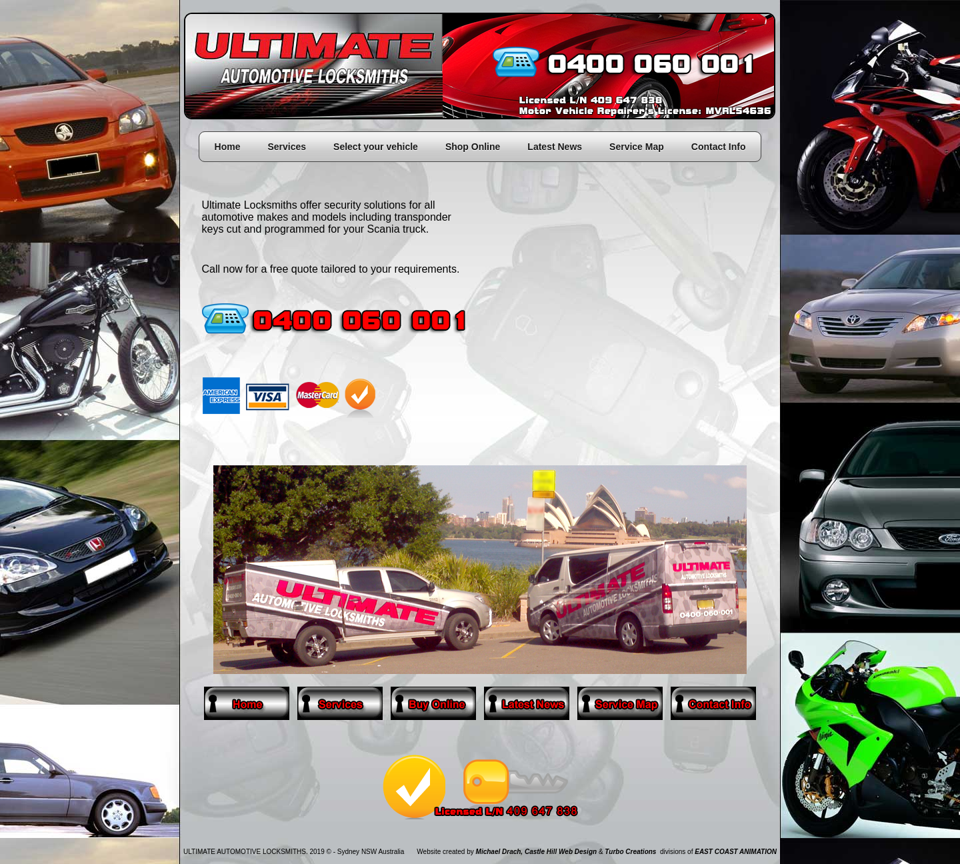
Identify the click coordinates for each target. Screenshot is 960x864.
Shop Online (472, 146)
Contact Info (718, 146)
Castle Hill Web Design (561, 851)
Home (228, 146)
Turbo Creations (630, 851)
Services (286, 146)
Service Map (636, 146)
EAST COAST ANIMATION (736, 851)
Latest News (554, 146)
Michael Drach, (499, 851)
